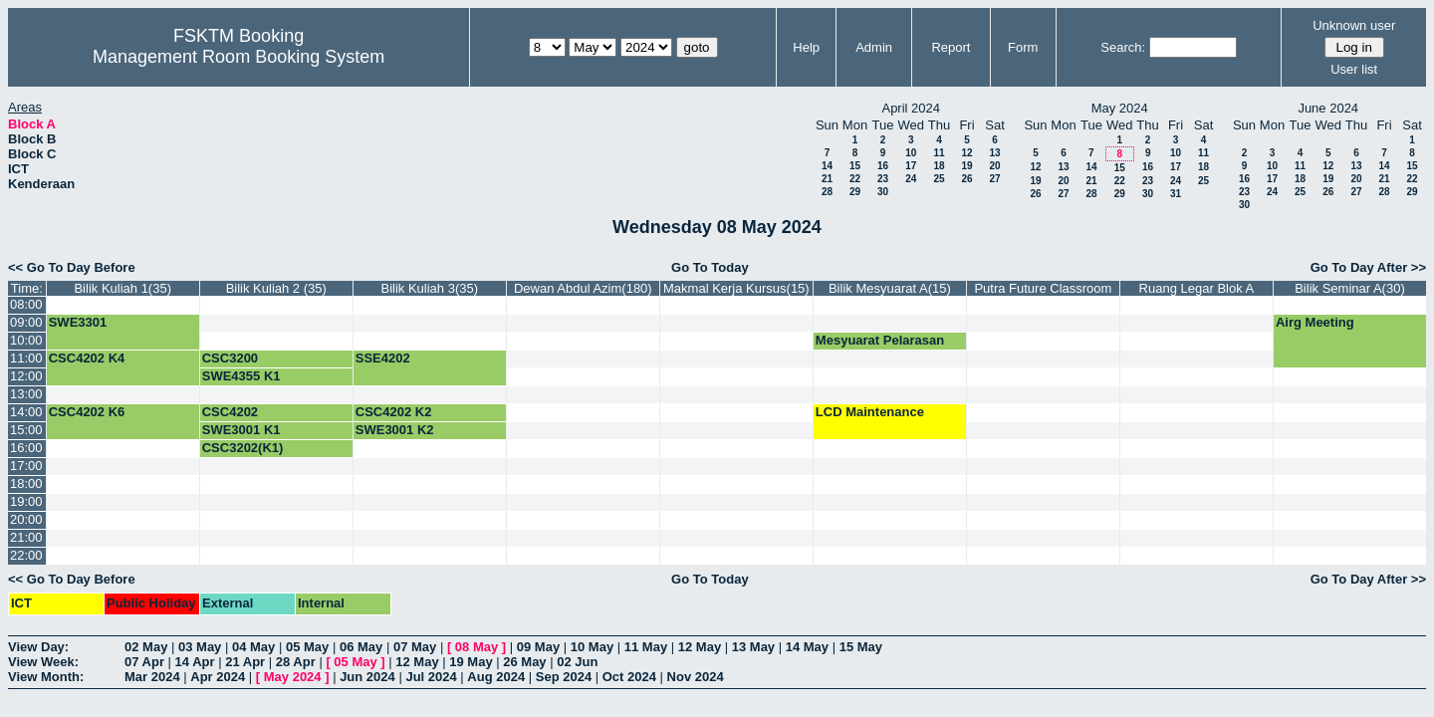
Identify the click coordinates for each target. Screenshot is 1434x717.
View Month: (46, 676)
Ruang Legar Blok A (1197, 288)
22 (854, 178)
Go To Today (710, 267)
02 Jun (577, 661)
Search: (1122, 47)
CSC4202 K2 (394, 411)
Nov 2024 (695, 676)
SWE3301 (78, 322)
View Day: (38, 646)
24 (910, 178)
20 (994, 165)
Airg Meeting (1315, 322)
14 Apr (195, 661)
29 (854, 191)
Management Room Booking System (238, 57)
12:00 (26, 375)
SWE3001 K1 (241, 429)
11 (938, 152)
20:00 (26, 519)
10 (910, 152)
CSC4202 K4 (87, 358)
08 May (476, 646)
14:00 (26, 411)
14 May (807, 646)
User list (1353, 69)
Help (806, 47)
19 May (470, 661)
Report (950, 47)
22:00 (26, 555)
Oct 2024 (629, 676)
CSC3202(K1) (243, 447)
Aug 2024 (496, 676)
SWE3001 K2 (395, 429)
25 (938, 178)
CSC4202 (230, 411)
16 (882, 165)
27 (994, 178)
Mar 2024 (152, 676)
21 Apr (245, 661)
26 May (524, 661)
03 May (199, 646)
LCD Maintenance (870, 411)
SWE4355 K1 (241, 375)
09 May (538, 646)
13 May (753, 646)
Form (1023, 47)
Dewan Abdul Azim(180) (583, 288)
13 (994, 152)
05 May (307, 646)
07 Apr (144, 661)
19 (966, 165)
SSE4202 (383, 358)
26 (966, 178)
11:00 (26, 358)
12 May (699, 646)
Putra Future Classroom (1042, 288)
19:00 (26, 501)
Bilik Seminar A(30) (1350, 288)
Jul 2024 (430, 676)
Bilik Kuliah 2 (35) (276, 288)
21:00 (26, 537)
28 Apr (296, 661)
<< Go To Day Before (71, 267)
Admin (873, 47)
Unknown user (1354, 25)
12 (966, 152)
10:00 (26, 340)
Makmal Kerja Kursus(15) (736, 288)
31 (1175, 193)
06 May (361, 646)
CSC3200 (230, 358)
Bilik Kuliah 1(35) (122, 288)
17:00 (26, 465)
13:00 (26, 393)
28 (827, 191)
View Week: (43, 661)
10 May (592, 646)
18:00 (26, 483)
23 (882, 178)
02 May (145, 646)
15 (854, 165)
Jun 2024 (367, 676)
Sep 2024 (564, 676)
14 (827, 165)
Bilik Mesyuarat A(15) (890, 288)
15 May (860, 646)
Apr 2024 (217, 676)
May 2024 (293, 676)
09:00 (26, 322)
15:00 (26, 429)
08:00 (26, 304)
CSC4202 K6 (87, 411)
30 (882, 191)
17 (910, 165)
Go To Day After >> (1368, 267)
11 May (645, 646)
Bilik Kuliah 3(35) (430, 288)
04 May (253, 646)
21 (827, 178)
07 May (414, 646)
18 (938, 165)
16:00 (26, 447)
